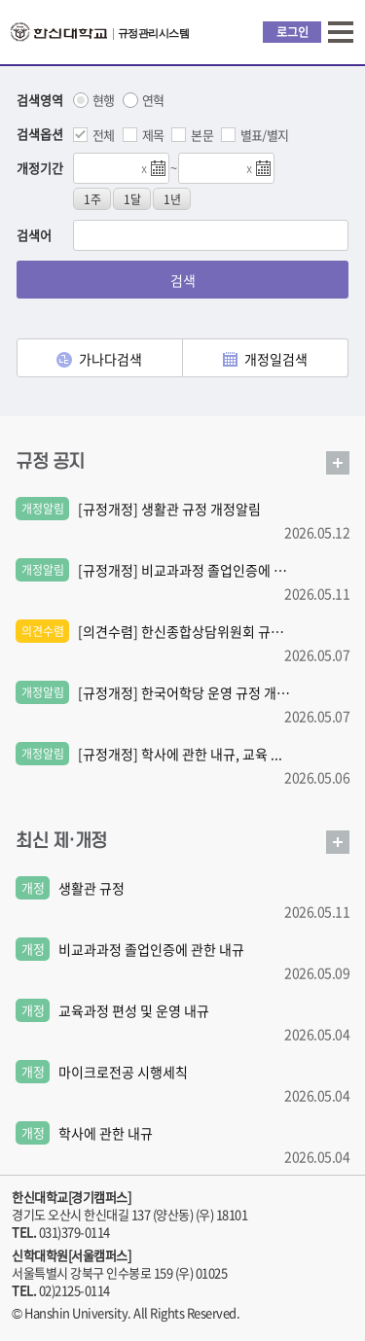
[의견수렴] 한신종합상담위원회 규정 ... (184, 631)
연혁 (153, 100)
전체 (103, 134)
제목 (153, 134)
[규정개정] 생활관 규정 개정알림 (169, 508)
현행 (103, 100)
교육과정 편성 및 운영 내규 (133, 1010)
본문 (202, 134)
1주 (92, 199)
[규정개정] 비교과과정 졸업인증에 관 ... (184, 570)
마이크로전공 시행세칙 (123, 1071)
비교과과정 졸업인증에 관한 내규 (151, 949)
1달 (132, 199)
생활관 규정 (91, 888)
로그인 (292, 32)
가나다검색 (99, 359)
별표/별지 (264, 134)
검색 (183, 280)
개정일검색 (265, 359)
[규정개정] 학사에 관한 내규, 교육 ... (180, 753)
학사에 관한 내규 (105, 1133)
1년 (172, 199)
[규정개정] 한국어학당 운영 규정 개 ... (184, 692)
